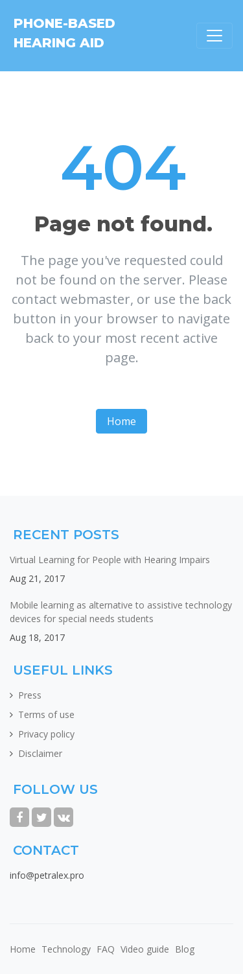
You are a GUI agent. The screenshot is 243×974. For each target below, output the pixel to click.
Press (29, 695)
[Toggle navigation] (214, 36)
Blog (184, 949)
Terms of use (46, 714)
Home (121, 421)
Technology (66, 949)
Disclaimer (40, 753)
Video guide (145, 949)
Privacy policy (46, 734)
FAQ (106, 949)
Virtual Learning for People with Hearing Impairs (110, 559)
